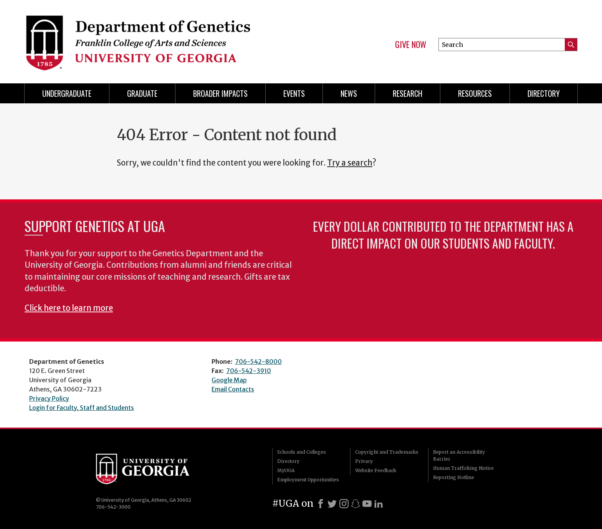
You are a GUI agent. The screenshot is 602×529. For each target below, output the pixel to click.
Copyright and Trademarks (386, 452)
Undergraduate (66, 93)
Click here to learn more (69, 308)
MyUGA (285, 470)
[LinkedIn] (378, 503)
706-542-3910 (248, 371)
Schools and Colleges (301, 452)
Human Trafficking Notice (463, 468)
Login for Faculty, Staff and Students (81, 407)
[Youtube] (367, 503)
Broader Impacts (220, 93)
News (349, 93)
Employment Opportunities (308, 480)
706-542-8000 (258, 361)
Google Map (229, 380)
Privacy (364, 461)
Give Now (410, 44)
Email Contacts (233, 389)
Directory (544, 93)
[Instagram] (344, 503)
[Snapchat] (355, 503)
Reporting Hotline (453, 477)
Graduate (142, 93)
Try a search (349, 163)
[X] (332, 503)
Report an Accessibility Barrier (459, 455)
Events (294, 93)
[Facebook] (320, 503)
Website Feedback (375, 470)
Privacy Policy (49, 398)
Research (407, 93)
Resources (475, 93)
